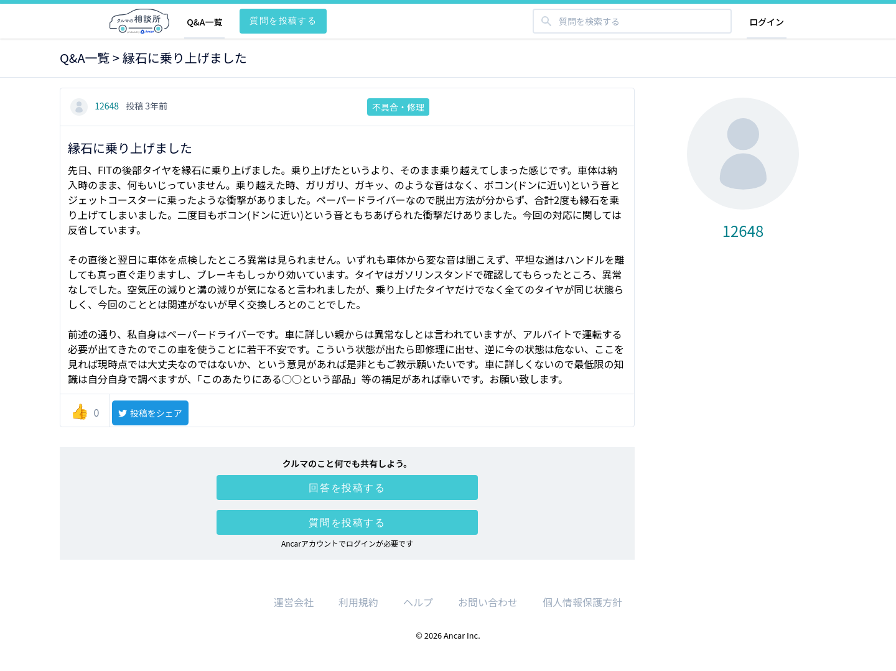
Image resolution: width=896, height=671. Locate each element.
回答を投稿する (347, 487)
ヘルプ (418, 602)
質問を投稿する (283, 20)
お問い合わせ (488, 602)
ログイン (766, 22)
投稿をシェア (149, 413)
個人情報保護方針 (582, 602)
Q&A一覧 (204, 22)
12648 (95, 105)
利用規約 (358, 602)
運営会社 (294, 602)
